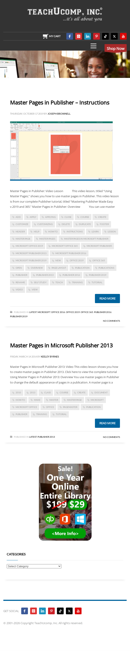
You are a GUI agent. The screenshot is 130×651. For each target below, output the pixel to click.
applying (50, 217)
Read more (107, 298)
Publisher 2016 (71, 275)
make (37, 399)
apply (33, 217)
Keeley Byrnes (50, 356)
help (36, 231)
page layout (59, 267)
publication (82, 267)
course (84, 217)
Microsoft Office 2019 (29, 245)
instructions (75, 231)
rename (20, 282)
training (77, 282)
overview (37, 267)
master (53, 399)
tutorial (97, 282)
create (102, 217)
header (20, 231)
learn (95, 231)
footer (104, 224)
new (58, 260)
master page (23, 238)
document (101, 392)
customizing (45, 224)
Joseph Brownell (59, 113)
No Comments (111, 320)
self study (40, 282)
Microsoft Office (26, 407)
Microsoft (44, 312)
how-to (53, 231)
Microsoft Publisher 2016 (70, 253)
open (19, 267)
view (35, 289)
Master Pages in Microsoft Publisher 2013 (61, 345)
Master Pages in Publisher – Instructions (59, 102)
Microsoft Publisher (99, 245)
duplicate (85, 224)
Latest (33, 312)
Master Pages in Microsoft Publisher (86, 238)
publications (106, 267)
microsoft (97, 399)
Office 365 (87, 312)
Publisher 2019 (97, 275)
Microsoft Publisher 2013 (31, 253)
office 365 (98, 260)
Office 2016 (58, 312)
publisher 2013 (45, 275)
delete (66, 224)
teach (59, 282)
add (18, 217)
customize (22, 224)
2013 (32, 392)
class (47, 392)
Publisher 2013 (46, 436)
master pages (47, 238)
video (19, 289)
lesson (112, 231)
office (50, 407)
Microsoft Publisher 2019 (31, 260)
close (68, 217)
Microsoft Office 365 (65, 245)
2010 (18, 392)
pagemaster (70, 407)
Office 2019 (77, 260)
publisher (21, 275)
